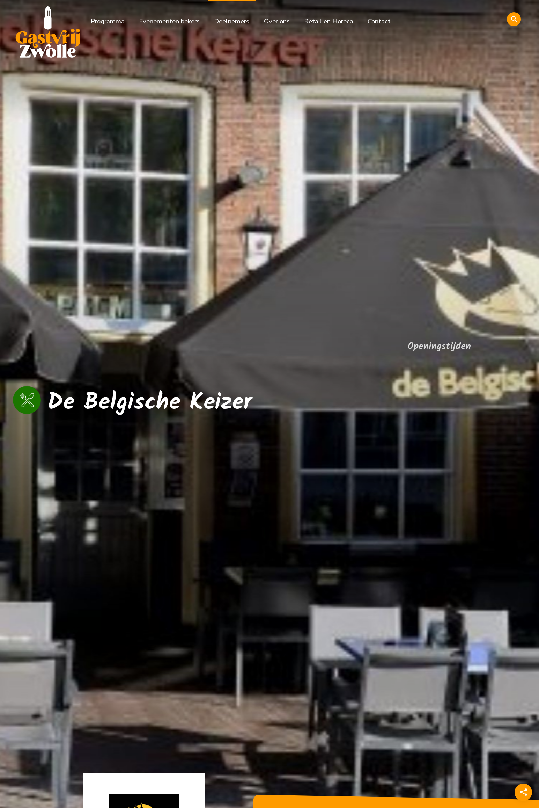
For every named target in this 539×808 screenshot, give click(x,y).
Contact (379, 21)
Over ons (277, 21)
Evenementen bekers (169, 21)
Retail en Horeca (328, 21)
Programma (108, 21)
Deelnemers (231, 21)
